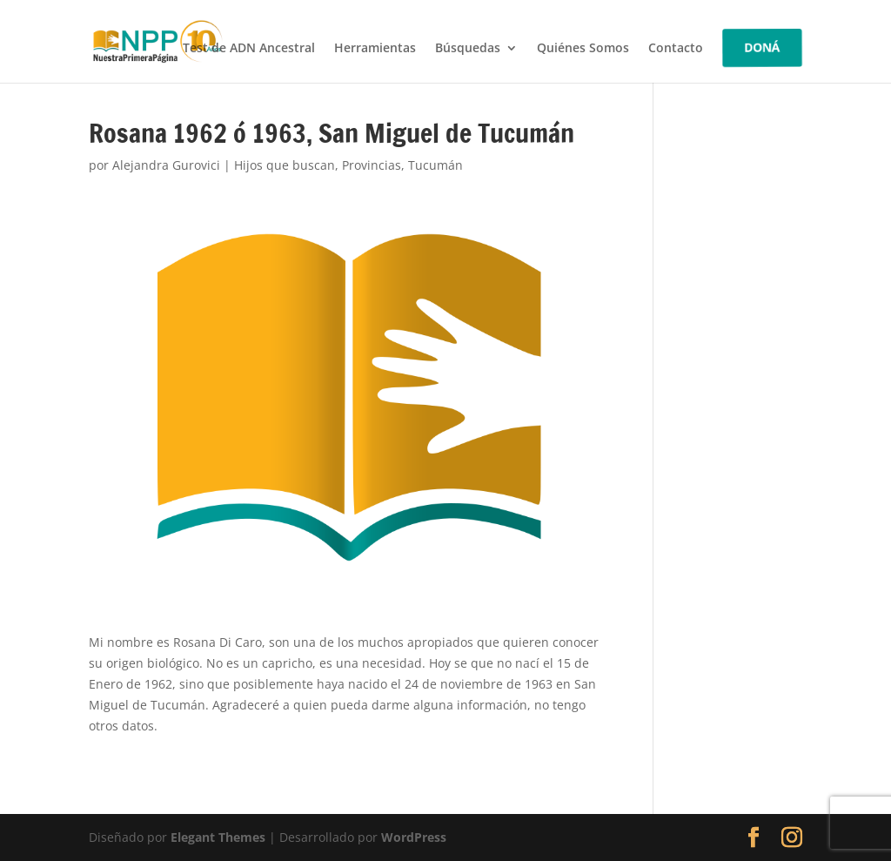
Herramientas (375, 49)
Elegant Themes (218, 837)
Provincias (371, 165)
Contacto (675, 49)
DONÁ (762, 47)
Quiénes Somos (583, 49)
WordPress (413, 837)
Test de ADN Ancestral (249, 49)
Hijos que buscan (284, 165)
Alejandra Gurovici (166, 165)
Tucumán (435, 165)
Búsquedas (467, 49)
